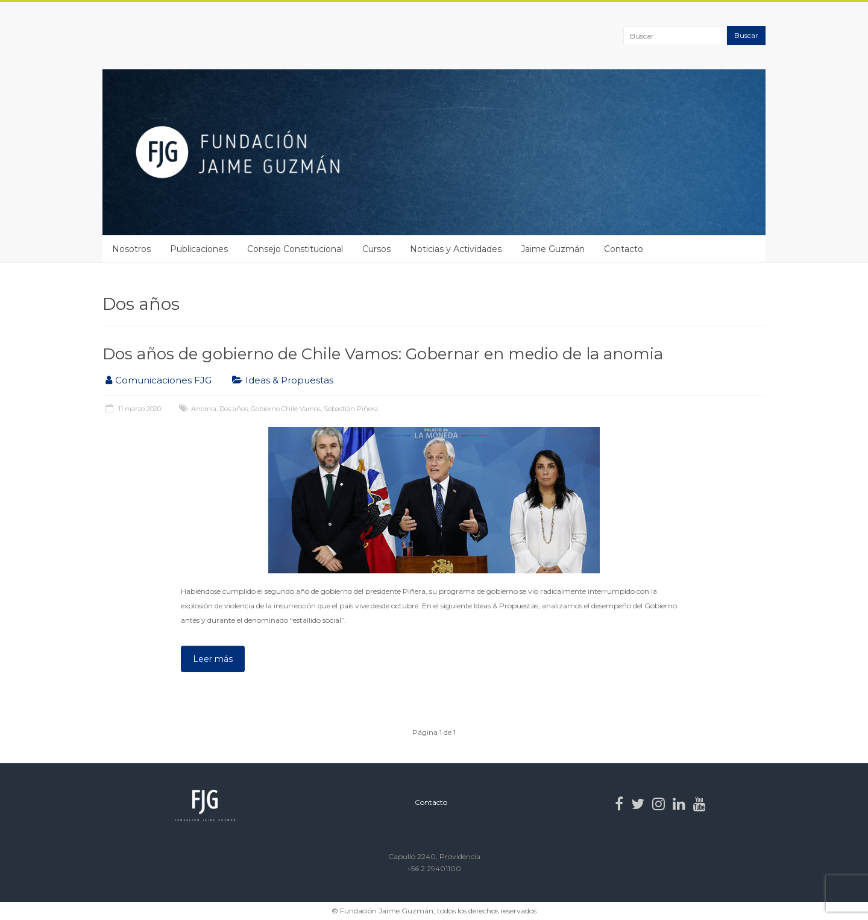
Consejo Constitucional (295, 249)
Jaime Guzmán (553, 249)
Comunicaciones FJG (163, 380)
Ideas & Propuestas (289, 380)
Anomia (203, 409)
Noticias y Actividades (456, 249)
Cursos (376, 249)
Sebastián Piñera (351, 409)
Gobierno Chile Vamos (286, 409)
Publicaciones (199, 249)
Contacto (623, 249)
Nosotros (131, 249)
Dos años (233, 409)
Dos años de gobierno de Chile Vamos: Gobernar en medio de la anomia (382, 354)
